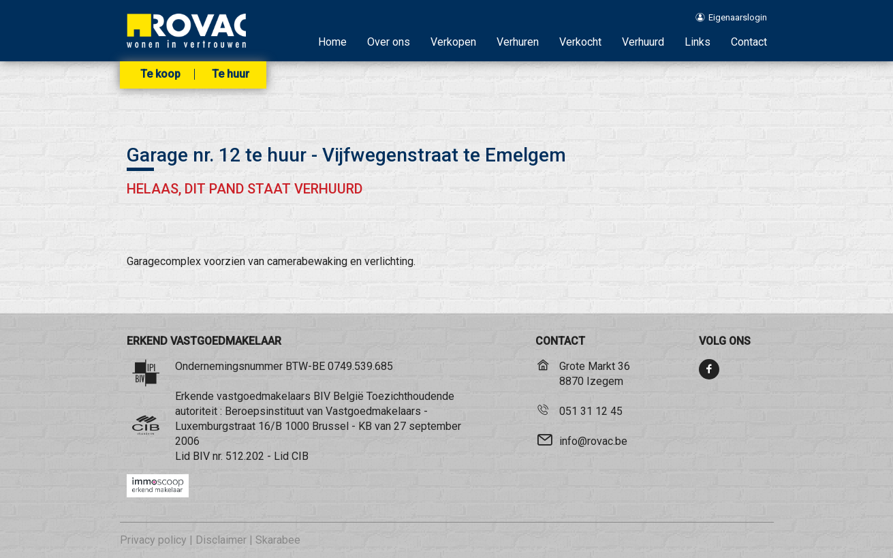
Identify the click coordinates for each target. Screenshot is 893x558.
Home (332, 42)
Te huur (230, 74)
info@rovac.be (593, 441)
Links (697, 42)
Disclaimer (221, 539)
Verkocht (580, 42)
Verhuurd (643, 42)
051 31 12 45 (591, 411)
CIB (300, 456)
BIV (201, 456)
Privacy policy (153, 539)
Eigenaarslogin (729, 17)
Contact (749, 42)
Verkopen (453, 42)
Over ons (388, 42)
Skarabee (277, 539)
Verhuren (518, 42)
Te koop (160, 74)
